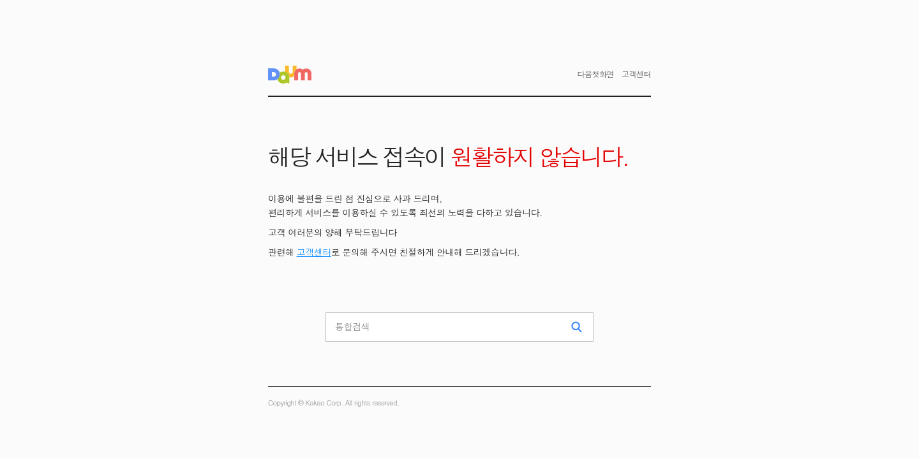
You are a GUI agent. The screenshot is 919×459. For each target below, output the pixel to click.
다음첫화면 (596, 73)
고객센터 (314, 251)
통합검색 (352, 326)
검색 (577, 327)
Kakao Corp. (324, 402)
